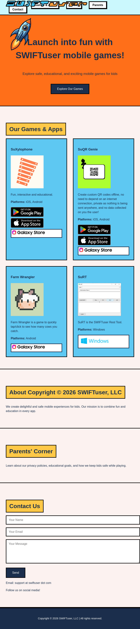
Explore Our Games (70, 88)
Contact (17, 9)
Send (15, 572)
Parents (97, 5)
